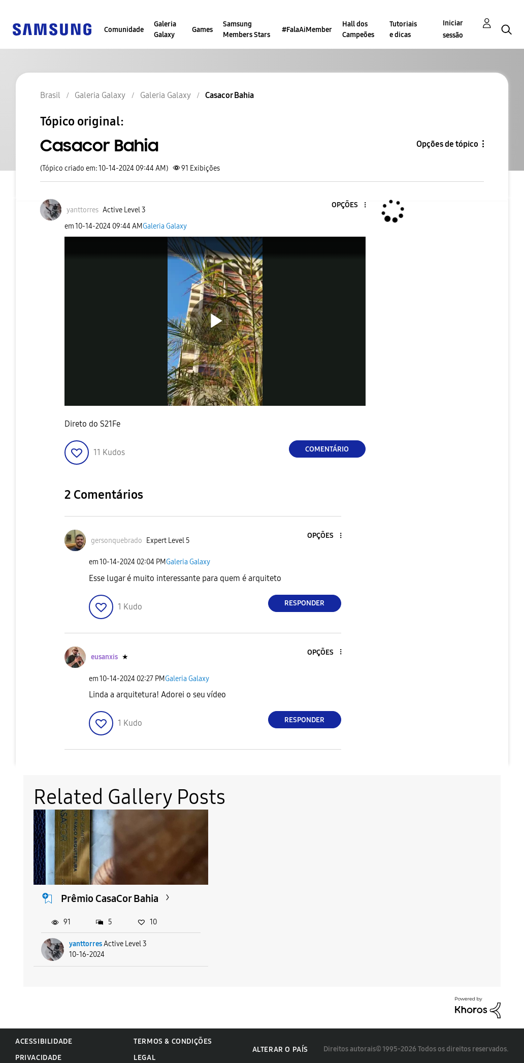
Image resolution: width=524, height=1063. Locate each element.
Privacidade (38, 1050)
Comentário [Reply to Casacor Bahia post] (327, 449)
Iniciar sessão (453, 29)
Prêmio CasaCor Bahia (110, 891)
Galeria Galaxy (165, 29)
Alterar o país (280, 1042)
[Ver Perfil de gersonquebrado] (116, 540)
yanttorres (86, 936)
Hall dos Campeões (358, 29)
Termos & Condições (173, 1034)
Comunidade (124, 29)
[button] (348, 205)
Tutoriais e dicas (403, 29)
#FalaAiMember (307, 29)
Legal (144, 1050)
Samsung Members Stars (246, 29)
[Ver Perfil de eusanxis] (104, 657)
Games (202, 29)
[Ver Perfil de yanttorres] (83, 210)
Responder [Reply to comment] (304, 603)
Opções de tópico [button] (447, 144)
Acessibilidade (43, 1034)
